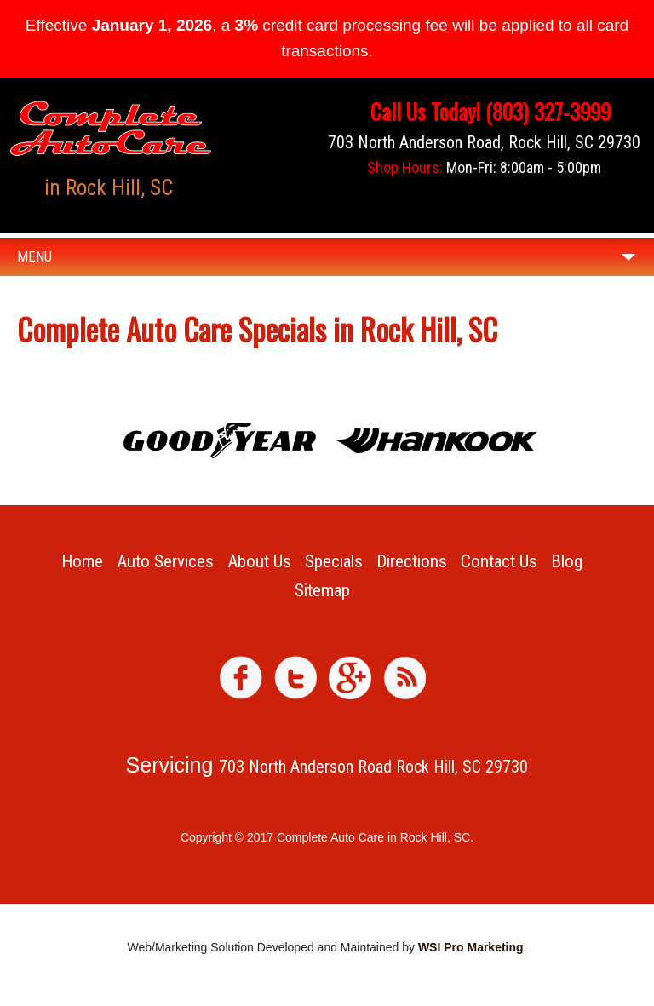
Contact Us (499, 561)
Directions (411, 561)
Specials (334, 561)
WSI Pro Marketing (471, 947)
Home (82, 561)
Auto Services (165, 561)
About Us (259, 561)
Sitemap (322, 590)
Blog (566, 561)
